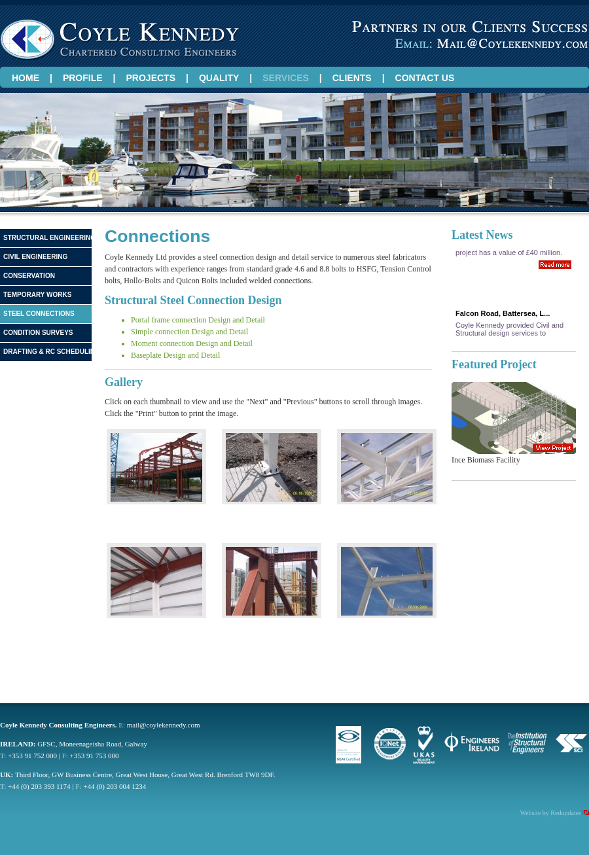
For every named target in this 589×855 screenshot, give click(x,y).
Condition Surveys (38, 332)
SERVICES (285, 78)
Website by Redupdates (550, 812)
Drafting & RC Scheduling (47, 351)
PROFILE (83, 78)
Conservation (29, 275)
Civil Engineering (35, 256)
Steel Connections (39, 313)
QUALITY (219, 78)
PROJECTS (150, 78)
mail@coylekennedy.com (163, 725)
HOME (25, 78)
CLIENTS (352, 78)
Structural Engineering (47, 237)
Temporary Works (37, 294)
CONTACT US (425, 78)
